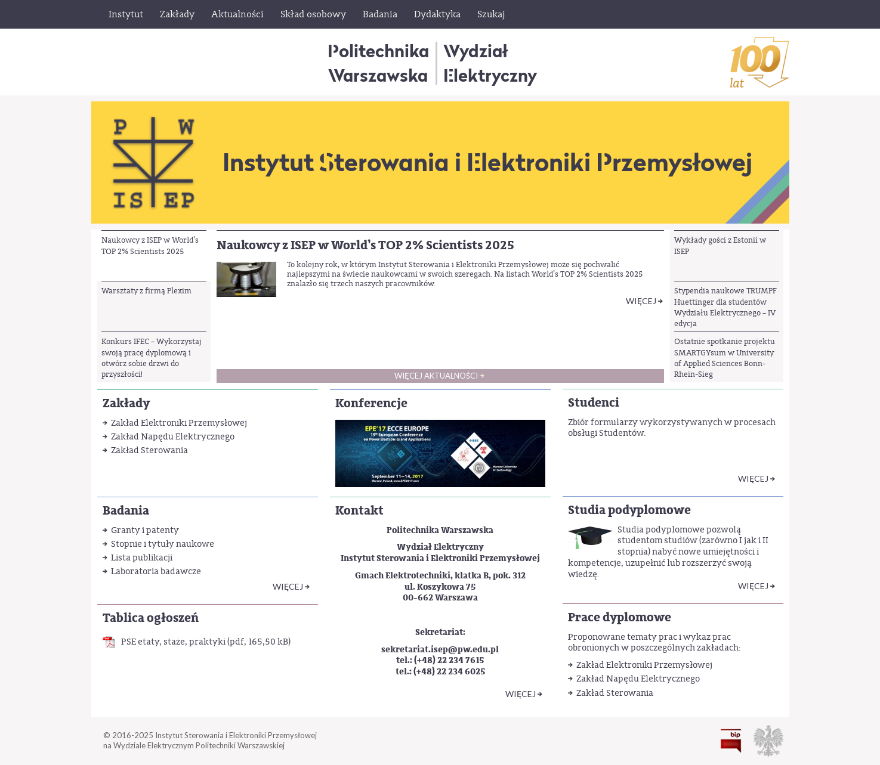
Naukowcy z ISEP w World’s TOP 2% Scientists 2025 (150, 245)
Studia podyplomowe (629, 510)
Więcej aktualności (436, 375)
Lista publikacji (141, 557)
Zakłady (126, 403)
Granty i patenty (145, 530)
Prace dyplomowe (619, 617)
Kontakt (359, 510)
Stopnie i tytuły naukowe (162, 544)
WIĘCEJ (288, 586)
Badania (126, 510)
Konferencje (371, 403)
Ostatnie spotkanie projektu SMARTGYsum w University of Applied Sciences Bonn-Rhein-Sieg (724, 357)
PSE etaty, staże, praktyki (173, 642)
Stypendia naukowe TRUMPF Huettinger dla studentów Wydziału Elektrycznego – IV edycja (725, 307)
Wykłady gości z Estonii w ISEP (720, 245)
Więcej (641, 301)
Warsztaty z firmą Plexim (146, 291)
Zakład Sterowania (149, 450)
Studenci (593, 402)
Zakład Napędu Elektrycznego (172, 436)
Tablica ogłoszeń (151, 618)
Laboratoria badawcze (156, 571)
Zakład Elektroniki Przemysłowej (179, 423)
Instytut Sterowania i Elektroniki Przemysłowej (487, 162)
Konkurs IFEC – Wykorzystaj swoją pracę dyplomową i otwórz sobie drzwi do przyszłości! (151, 357)
